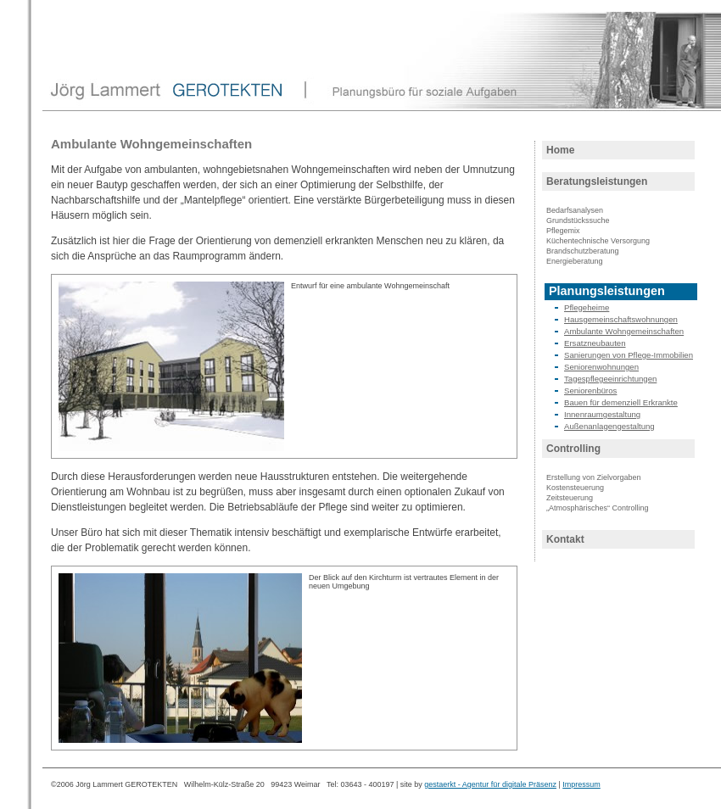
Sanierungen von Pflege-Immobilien (628, 355)
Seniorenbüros (590, 390)
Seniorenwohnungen (601, 366)
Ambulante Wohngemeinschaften (624, 331)
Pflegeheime (586, 307)
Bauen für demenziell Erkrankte (621, 402)
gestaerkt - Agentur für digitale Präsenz (490, 784)
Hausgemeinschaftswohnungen (621, 319)
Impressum (581, 784)
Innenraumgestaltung (602, 414)
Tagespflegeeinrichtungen (610, 378)
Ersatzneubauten (595, 343)
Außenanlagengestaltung (609, 426)
